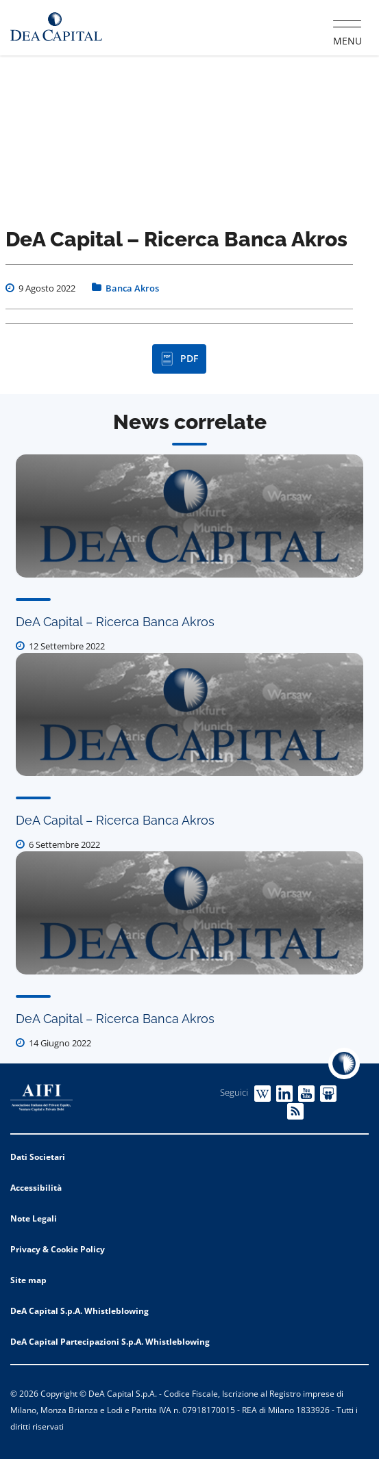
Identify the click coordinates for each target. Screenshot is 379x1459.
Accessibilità (36, 1187)
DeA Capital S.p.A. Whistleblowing (79, 1311)
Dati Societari (37, 1157)
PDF (179, 358)
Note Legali (33, 1218)
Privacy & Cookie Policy (57, 1249)
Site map (28, 1280)
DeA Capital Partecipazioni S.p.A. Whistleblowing (110, 1341)
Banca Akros (132, 288)
